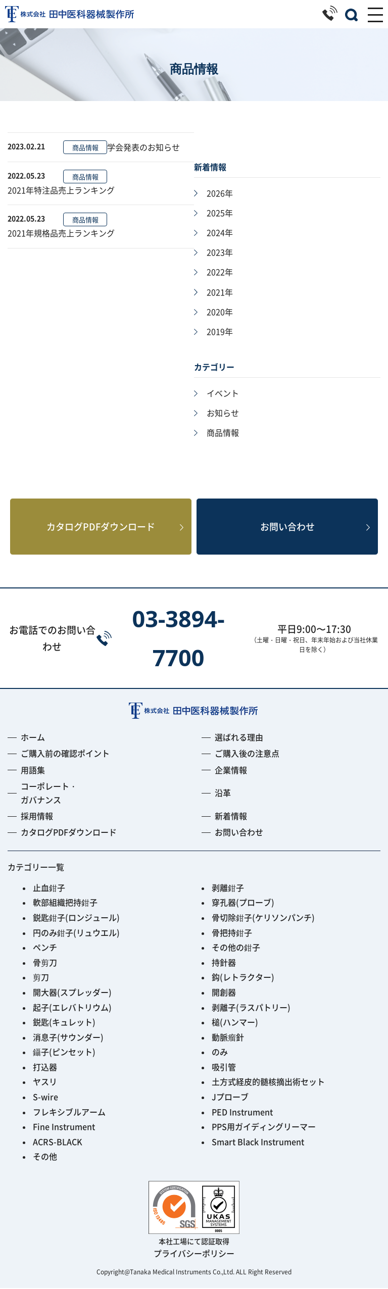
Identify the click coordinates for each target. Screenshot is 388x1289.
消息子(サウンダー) (68, 1038)
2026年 (220, 193)
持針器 (224, 963)
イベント (223, 393)
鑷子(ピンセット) (64, 1053)
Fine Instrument (64, 1127)
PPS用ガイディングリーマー (264, 1127)
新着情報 (231, 817)
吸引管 (224, 1068)
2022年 (220, 272)
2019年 (220, 331)
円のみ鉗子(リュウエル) (76, 933)
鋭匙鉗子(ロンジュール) (76, 918)
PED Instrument (242, 1113)
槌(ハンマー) (235, 1023)
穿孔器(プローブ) (243, 903)
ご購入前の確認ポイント (65, 754)
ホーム (33, 738)
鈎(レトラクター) (243, 978)
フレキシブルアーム (69, 1113)
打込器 (45, 1068)
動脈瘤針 (228, 1038)
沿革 (223, 793)
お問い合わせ (287, 526)
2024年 (220, 232)
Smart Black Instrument (258, 1142)
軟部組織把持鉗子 (65, 903)
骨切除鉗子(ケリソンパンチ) (263, 918)
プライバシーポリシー (194, 1254)
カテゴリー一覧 (36, 868)
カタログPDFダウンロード (100, 526)
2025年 (220, 213)
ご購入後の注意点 (247, 754)
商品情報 (85, 147)
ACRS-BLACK (57, 1142)
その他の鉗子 (236, 948)
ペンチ (45, 948)
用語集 (33, 771)
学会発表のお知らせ (143, 147)
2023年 (220, 252)
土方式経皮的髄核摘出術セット (268, 1082)
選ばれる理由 (239, 738)
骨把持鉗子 (232, 933)
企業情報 (231, 771)
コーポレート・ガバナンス (49, 794)
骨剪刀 (45, 963)
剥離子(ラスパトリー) (251, 1008)
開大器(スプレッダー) (72, 993)
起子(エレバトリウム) (72, 1008)
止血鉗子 (49, 888)
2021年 (220, 292)
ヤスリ (45, 1082)
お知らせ (223, 413)
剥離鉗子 (228, 888)
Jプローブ (230, 1098)
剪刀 (41, 978)
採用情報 (37, 817)
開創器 (224, 993)
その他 (45, 1157)
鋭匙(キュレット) (64, 1023)
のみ (220, 1053)
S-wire (45, 1098)
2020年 (220, 312)
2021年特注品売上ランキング (61, 190)
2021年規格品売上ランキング (61, 233)
